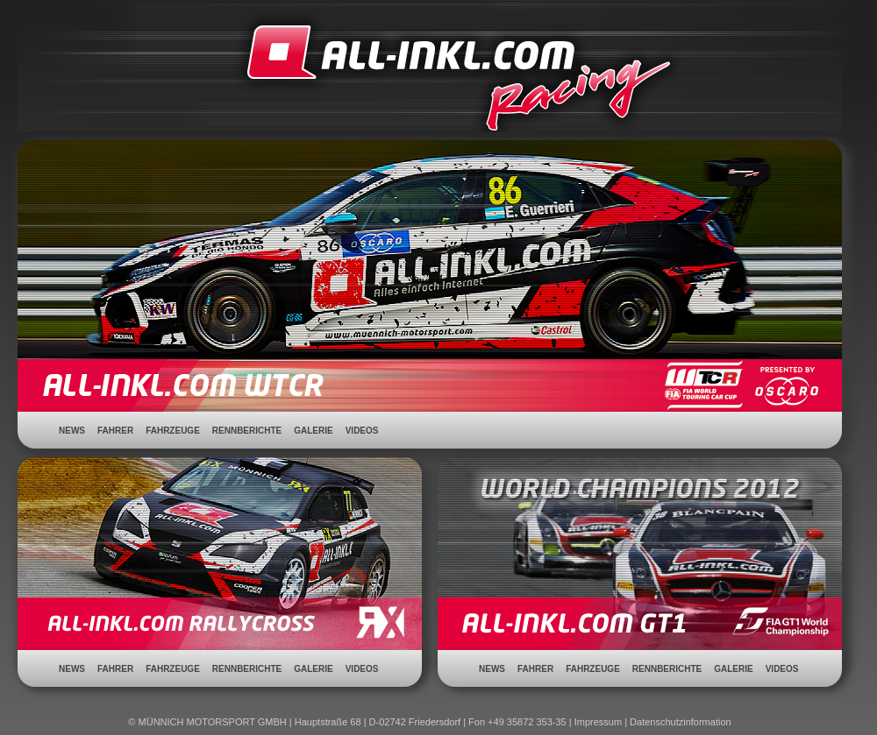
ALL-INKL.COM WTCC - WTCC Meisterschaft (430, 249)
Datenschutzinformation (680, 722)
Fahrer (115, 430)
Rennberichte (247, 430)
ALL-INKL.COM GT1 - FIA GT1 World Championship (640, 575)
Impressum (598, 722)
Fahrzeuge (173, 430)
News (72, 430)
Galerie (313, 430)
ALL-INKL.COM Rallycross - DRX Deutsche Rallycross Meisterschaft (220, 575)
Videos (362, 430)
